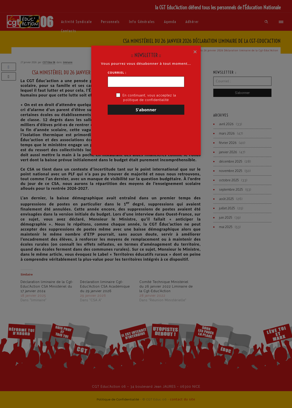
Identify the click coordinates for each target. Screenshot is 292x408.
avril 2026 (226, 124)
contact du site (182, 399)
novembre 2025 (230, 171)
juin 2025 (225, 217)
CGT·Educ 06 (49, 62)
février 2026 (228, 143)
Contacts (68, 31)
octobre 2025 (229, 180)
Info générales (142, 21)
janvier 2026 (228, 152)
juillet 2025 (227, 208)
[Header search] (266, 21)
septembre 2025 (231, 189)
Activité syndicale (76, 21)
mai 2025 (225, 227)
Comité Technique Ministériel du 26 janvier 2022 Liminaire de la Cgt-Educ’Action (166, 286)
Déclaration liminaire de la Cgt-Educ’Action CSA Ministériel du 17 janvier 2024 (47, 286)
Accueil (172, 50)
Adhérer (192, 21)
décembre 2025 (230, 161)
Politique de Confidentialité (118, 399)
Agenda (170, 21)
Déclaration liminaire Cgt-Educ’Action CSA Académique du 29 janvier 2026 (105, 286)
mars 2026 (227, 133)
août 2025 (226, 199)
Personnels (110, 21)
